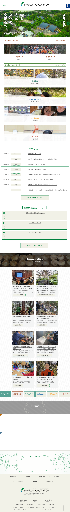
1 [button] (32, 38)
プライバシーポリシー (50, 507)
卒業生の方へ (19, 504)
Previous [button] (2, 23)
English (51, 504)
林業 (29, 394)
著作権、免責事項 (18, 507)
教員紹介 (56, 476)
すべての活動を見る (5, 394)
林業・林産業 (17, 394)
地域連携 (35, 481)
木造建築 (53, 394)
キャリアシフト (49, 481)
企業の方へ (30, 504)
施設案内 (20, 481)
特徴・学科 (42, 476)
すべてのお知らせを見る (35, 197)
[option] (35, 23)
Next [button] (68, 23)
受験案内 (28, 476)
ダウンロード (41, 504)
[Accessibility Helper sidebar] (68, 6)
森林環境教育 (41, 394)
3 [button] (36, 38)
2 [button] (34, 38)
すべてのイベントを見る (34, 245)
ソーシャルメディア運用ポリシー (34, 507)
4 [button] (38, 38)
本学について (13, 476)
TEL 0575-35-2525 (29, 495)
